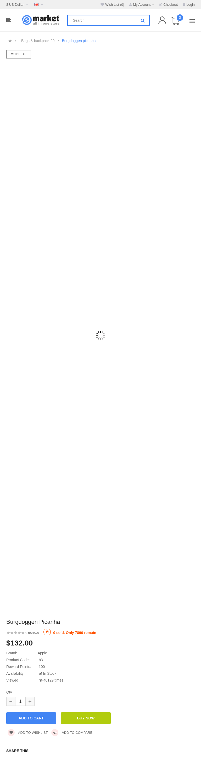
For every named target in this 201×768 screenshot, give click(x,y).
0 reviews (32, 633)
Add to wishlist (28, 733)
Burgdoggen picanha (79, 41)
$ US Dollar (17, 5)
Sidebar (19, 54)
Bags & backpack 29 (38, 41)
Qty (9, 692)
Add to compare (71, 733)
